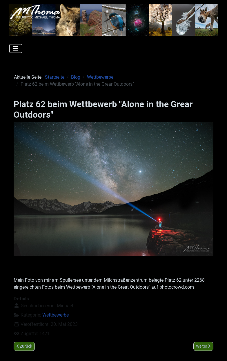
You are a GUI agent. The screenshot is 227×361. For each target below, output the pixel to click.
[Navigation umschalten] (15, 48)
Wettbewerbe (55, 315)
